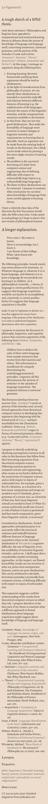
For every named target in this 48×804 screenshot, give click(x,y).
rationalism (23, 777)
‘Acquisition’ (8, 60)
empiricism (8, 777)
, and (23, 62)
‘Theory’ (32, 57)
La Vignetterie (11, 7)
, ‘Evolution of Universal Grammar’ (26, 735)
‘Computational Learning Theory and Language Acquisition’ (26, 681)
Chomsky (27, 770)
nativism (39, 774)
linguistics (15, 770)
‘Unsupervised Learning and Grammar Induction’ (26, 648)
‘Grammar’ (8, 57)
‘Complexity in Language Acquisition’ (22, 708)
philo (5, 770)
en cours (36, 777)
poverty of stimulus (21, 774)
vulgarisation (9, 780)
